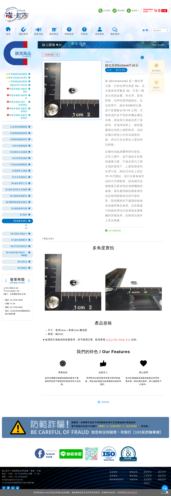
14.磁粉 (23, 215)
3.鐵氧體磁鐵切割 (18, 139)
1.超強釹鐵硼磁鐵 (18, 127)
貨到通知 (156, 69)
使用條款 (114, 476)
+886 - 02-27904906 (18, 474)
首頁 (8, 30)
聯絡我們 (114, 30)
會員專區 (99, 30)
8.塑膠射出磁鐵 (19, 171)
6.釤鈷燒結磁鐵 (19, 158)
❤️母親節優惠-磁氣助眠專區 (17, 109)
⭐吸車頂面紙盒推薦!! (16, 78)
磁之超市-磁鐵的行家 (16, 14)
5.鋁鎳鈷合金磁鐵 (18, 152)
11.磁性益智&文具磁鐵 (16, 189)
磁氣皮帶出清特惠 (18, 85)
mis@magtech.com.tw (12, 480)
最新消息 (38, 30)
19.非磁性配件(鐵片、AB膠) (16, 253)
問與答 (84, 30)
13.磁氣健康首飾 (19, 208)
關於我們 (23, 30)
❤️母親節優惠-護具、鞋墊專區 (17, 103)
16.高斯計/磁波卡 (18, 234)
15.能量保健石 (20, 221)
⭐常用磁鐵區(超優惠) (16, 74)
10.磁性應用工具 (19, 183)
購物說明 (69, 30)
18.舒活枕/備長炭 (18, 246)
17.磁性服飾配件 (19, 240)
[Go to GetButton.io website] (165, 493)
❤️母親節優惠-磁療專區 (17, 96)
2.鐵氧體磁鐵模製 (18, 133)
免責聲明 (114, 472)
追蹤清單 (134, 479)
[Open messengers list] (165, 488)
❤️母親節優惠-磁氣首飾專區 (17, 116)
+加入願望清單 (113, 230)
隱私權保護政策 (130, 492)
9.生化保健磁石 (19, 177)
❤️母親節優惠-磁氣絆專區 (17, 90)
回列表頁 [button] (103, 402)
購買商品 (54, 30)
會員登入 (133, 11)
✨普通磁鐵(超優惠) (17, 81)
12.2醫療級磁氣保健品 (16, 202)
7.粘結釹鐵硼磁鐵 (18, 164)
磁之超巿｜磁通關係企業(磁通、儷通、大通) (21, 471)
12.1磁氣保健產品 (18, 196)
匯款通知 (118, 11)
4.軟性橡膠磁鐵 (19, 146)
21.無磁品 (22, 268)
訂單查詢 (104, 11)
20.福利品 (22, 262)
